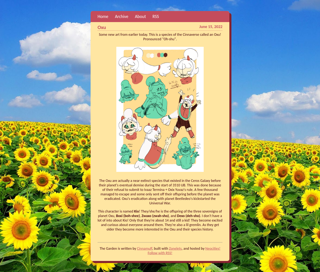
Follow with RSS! (160, 253)
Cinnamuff (144, 248)
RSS (155, 16)
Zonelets (175, 248)
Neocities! (212, 248)
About (140, 16)
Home (103, 16)
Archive (121, 16)
